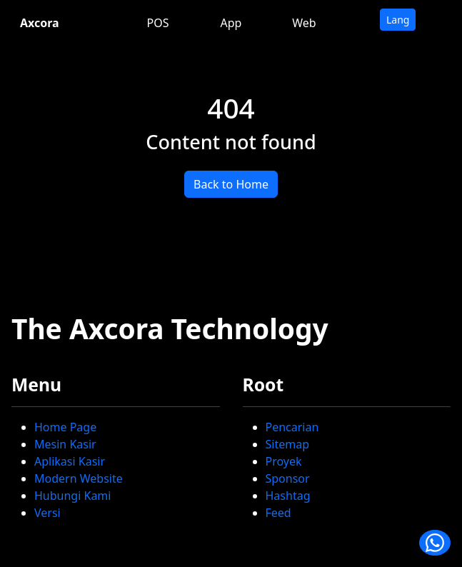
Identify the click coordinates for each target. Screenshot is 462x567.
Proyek (284, 461)
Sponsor (288, 478)
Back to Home (231, 184)
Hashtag (288, 495)
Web (304, 23)
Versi (47, 513)
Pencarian (292, 427)
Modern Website (78, 478)
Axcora (39, 23)
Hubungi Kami (72, 495)
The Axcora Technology (169, 328)
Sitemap (288, 444)
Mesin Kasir (65, 444)
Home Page (65, 427)
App (231, 23)
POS (158, 23)
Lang (397, 19)
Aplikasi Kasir (69, 461)
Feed (278, 513)
